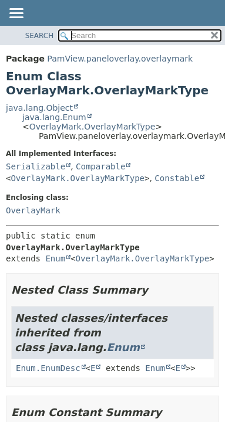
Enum (55, 258)
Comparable (100, 166)
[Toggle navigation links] (16, 14)
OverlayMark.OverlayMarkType (92, 126)
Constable (177, 178)
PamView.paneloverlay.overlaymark (120, 58)
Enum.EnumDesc (48, 368)
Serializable (35, 166)
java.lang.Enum (54, 117)
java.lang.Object (39, 108)
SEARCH (39, 36)
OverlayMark (33, 210)
